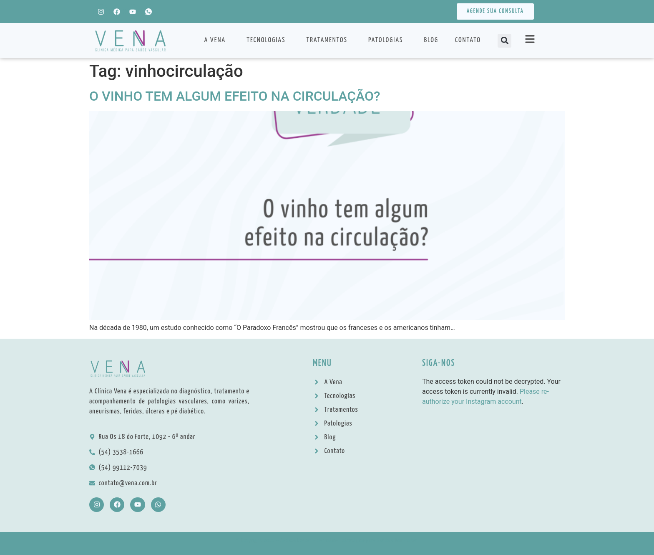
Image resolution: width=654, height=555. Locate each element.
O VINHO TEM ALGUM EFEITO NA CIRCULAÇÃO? (234, 96)
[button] (504, 41)
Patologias (387, 40)
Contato (468, 40)
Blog (431, 40)
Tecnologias (268, 40)
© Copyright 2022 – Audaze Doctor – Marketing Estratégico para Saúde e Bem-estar (326, 540)
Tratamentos (328, 40)
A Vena (217, 40)
